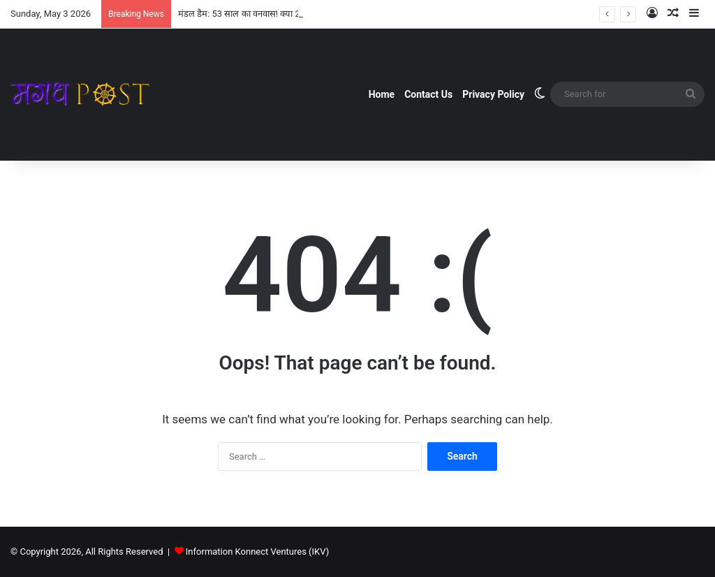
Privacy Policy (493, 94)
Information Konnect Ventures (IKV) (257, 551)
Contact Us (428, 94)
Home (382, 94)
